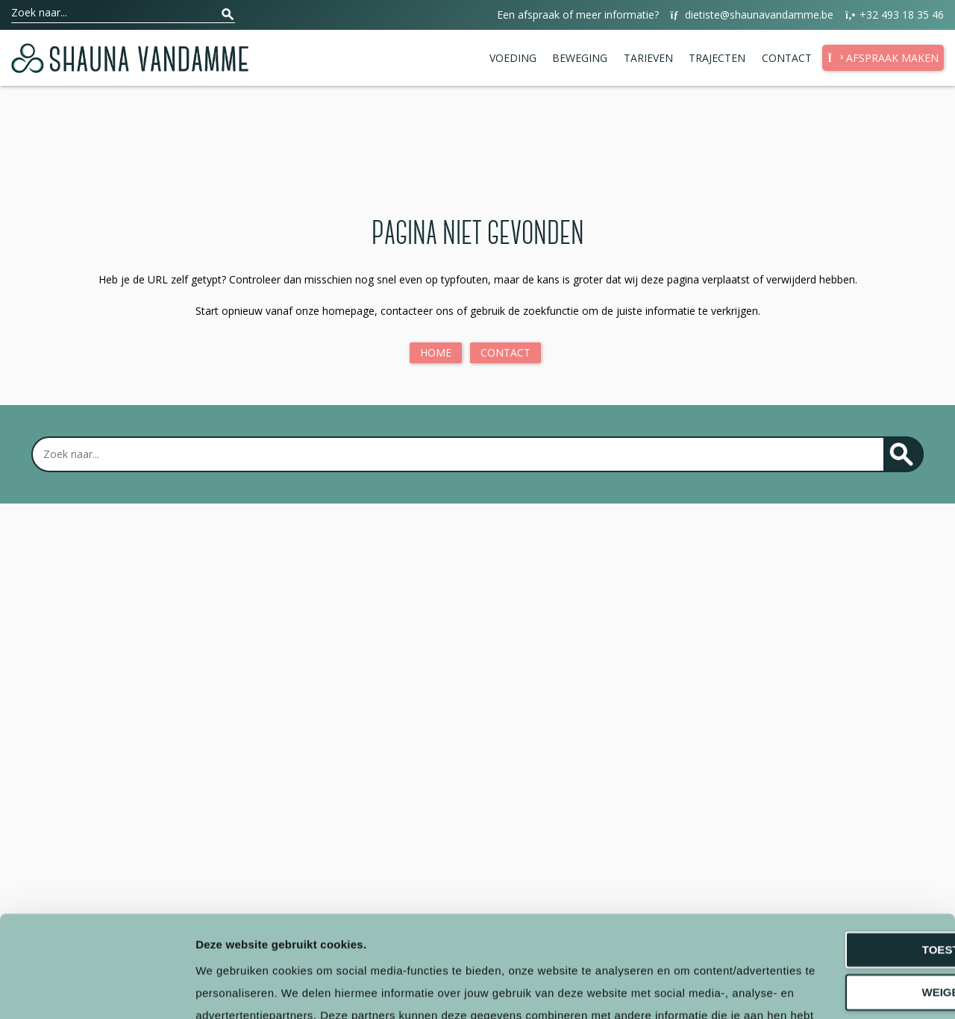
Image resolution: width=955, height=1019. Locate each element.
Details (214, 989)
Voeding (512, 58)
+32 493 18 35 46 (894, 15)
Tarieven (648, 58)
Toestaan (830, 836)
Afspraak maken (883, 58)
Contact (787, 58)
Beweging (579, 58)
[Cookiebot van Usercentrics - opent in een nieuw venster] (96, 990)
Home (435, 352)
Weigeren (830, 878)
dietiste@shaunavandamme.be (751, 15)
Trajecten (717, 58)
